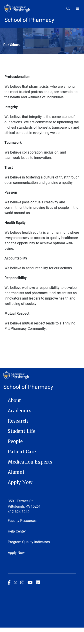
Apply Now (20, 482)
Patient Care (22, 452)
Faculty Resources (22, 520)
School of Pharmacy (29, 19)
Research (18, 421)
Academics (19, 411)
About (14, 400)
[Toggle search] (69, 8)
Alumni (16, 472)
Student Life (21, 431)
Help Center (17, 531)
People (15, 441)
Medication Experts (30, 462)
